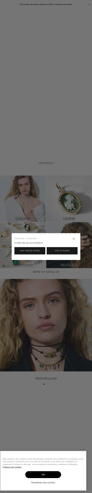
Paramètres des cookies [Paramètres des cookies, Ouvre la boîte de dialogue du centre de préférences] (43, 482)
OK (43, 475)
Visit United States (30, 251)
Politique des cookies (12, 467)
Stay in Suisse (62, 251)
